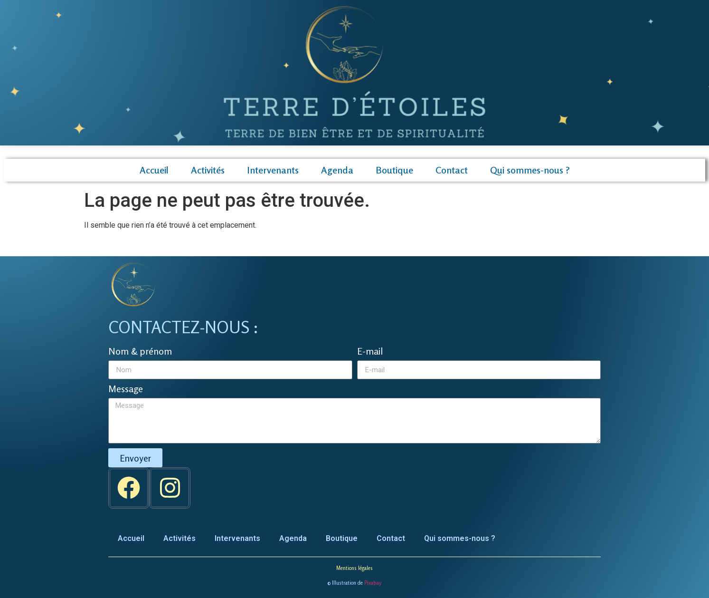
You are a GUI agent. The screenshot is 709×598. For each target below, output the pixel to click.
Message (125, 389)
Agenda (337, 170)
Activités (208, 170)
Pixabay (372, 582)
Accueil (154, 170)
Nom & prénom (140, 352)
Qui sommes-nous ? (530, 170)
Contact (451, 170)
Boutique (394, 170)
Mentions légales (354, 568)
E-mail (370, 352)
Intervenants (273, 170)
